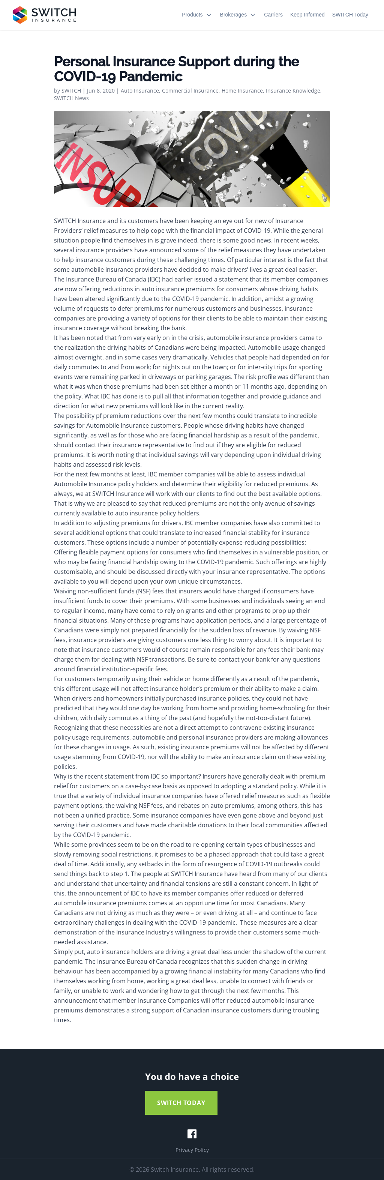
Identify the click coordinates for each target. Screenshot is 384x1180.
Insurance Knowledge (293, 90)
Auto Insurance (140, 90)
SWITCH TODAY (181, 1103)
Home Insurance (242, 90)
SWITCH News (71, 98)
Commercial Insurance (190, 90)
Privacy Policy (192, 1149)
